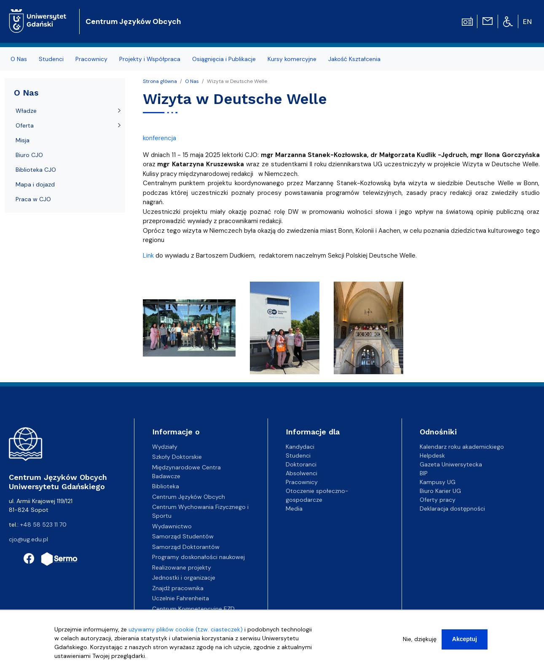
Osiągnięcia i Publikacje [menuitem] (224, 59)
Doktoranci (301, 464)
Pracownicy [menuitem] (91, 59)
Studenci (298, 455)
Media (294, 508)
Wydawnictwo (172, 526)
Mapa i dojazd (35, 184)
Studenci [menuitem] (51, 59)
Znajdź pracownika (178, 588)
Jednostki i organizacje (183, 577)
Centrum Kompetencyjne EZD (193, 608)
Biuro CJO (29, 155)
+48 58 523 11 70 (43, 524)
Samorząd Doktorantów (186, 547)
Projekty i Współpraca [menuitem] (149, 59)
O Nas (192, 81)
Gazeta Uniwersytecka (451, 464)
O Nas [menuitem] (19, 59)
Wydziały (164, 446)
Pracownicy (302, 482)
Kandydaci (300, 446)
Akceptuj (464, 642)
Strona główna (160, 81)
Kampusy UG (438, 482)
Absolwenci (301, 473)
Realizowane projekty (181, 567)
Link (148, 255)
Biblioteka (165, 486)
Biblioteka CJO (36, 169)
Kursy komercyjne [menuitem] (292, 59)
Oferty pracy (438, 499)
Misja (22, 140)
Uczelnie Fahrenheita (180, 598)
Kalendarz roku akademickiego (462, 446)
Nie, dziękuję (420, 642)
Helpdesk (432, 455)
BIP (424, 473)
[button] (190, 330)
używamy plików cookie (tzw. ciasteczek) (186, 632)
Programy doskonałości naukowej (198, 557)
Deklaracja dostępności (452, 508)
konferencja (159, 138)
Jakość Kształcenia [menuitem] (354, 59)
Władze (26, 110)
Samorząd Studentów (183, 536)
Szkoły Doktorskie (177, 457)
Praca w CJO (33, 199)
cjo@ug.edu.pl (28, 539)
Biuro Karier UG (440, 491)
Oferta (25, 125)
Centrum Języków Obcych (133, 21)
